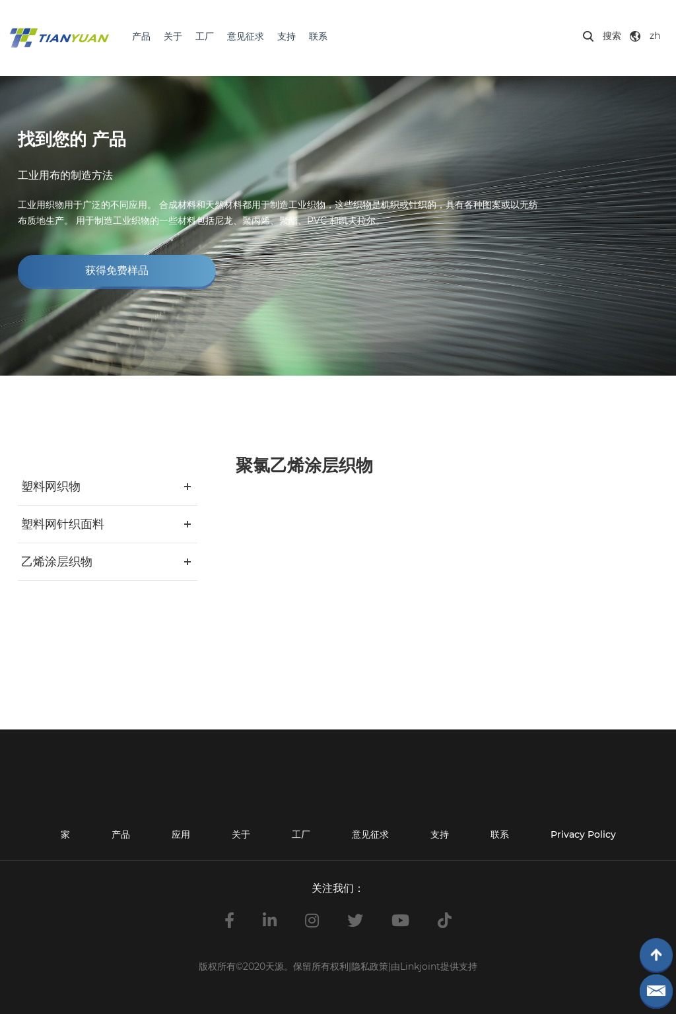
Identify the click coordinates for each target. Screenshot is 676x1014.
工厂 (204, 36)
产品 (141, 36)
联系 (318, 36)
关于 (173, 36)
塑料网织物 (51, 486)
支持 (286, 36)
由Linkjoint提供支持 (434, 966)
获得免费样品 (117, 270)
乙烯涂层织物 (56, 562)
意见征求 (245, 36)
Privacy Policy (583, 834)
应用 (181, 834)
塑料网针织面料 (62, 524)
